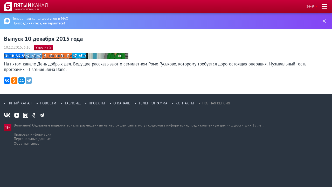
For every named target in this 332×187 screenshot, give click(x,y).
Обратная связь (26, 143)
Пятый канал (20, 103)
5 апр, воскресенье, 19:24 (27, 9)
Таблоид (72, 103)
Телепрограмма (153, 103)
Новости (48, 103)
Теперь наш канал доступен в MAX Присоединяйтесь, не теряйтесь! (40, 20)
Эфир (311, 6)
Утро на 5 (43, 47)
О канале (121, 103)
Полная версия (216, 103)
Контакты (185, 103)
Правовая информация (32, 134)
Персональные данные (32, 138)
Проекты (97, 103)
